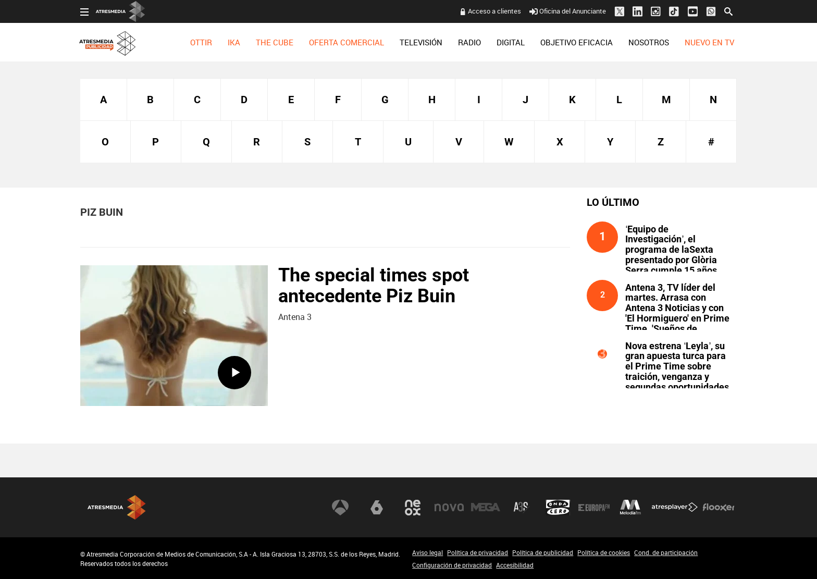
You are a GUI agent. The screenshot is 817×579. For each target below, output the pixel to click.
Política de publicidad (542, 552)
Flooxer (718, 507)
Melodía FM (630, 507)
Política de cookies (603, 552)
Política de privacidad (477, 552)
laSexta (376, 507)
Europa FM (594, 507)
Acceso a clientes (494, 11)
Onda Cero (558, 507)
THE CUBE (274, 42)
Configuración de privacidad (452, 565)
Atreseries (521, 507)
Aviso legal (427, 552)
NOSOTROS (648, 42)
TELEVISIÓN (421, 42)
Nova (449, 507)
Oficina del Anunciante (567, 11)
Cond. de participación (666, 552)
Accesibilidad (515, 565)
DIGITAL (511, 42)
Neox (412, 507)
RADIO (469, 42)
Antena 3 (340, 507)
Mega (485, 507)
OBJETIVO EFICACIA (576, 42)
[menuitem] (201, 42)
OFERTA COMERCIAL (346, 42)
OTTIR (201, 42)
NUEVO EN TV (709, 42)
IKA (234, 42)
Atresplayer (674, 507)
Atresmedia (116, 507)
